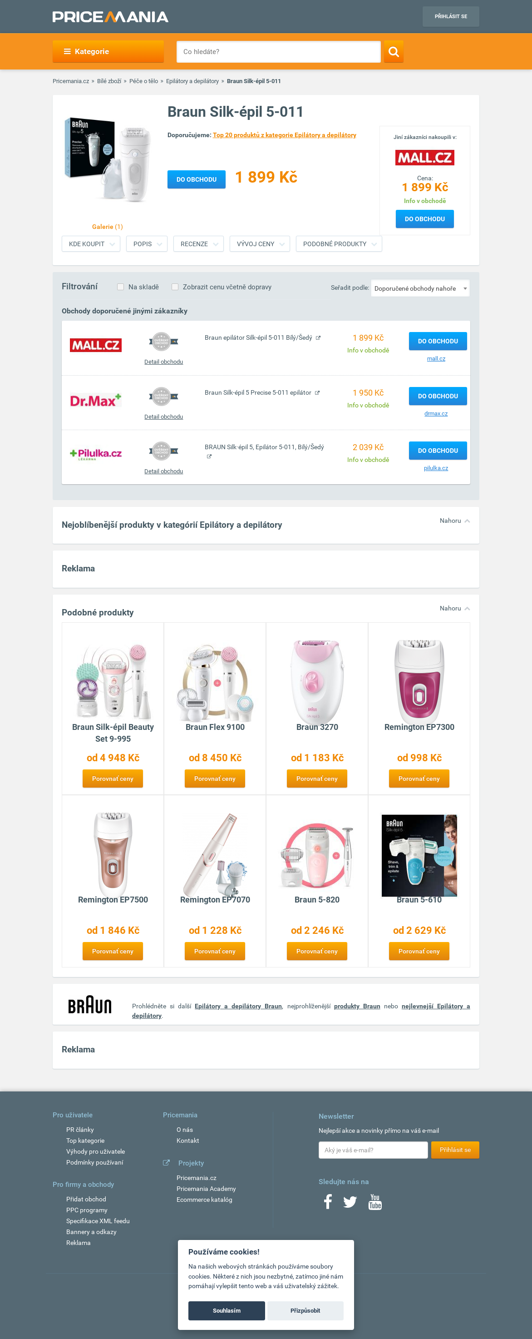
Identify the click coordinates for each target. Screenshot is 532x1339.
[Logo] (424, 156)
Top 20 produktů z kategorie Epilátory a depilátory (284, 135)
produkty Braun (357, 1006)
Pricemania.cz (71, 81)
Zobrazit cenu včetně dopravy (227, 287)
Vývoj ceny (255, 244)
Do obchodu (425, 219)
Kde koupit (86, 244)
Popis (142, 244)
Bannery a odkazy (91, 1231)
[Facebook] (328, 1205)
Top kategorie (85, 1140)
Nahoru (450, 520)
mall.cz (436, 358)
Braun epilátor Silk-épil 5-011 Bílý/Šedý (259, 337)
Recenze (194, 244)
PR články (80, 1129)
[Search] (394, 51)
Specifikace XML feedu (98, 1221)
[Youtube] (375, 1205)
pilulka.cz (436, 468)
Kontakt (188, 1140)
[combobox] (420, 288)
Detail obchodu (163, 361)
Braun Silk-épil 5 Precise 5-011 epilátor (259, 392)
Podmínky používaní (94, 1162)
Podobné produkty (334, 244)
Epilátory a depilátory (192, 81)
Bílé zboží (109, 81)
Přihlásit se (451, 17)
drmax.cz (436, 413)
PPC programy (87, 1210)
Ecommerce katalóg (204, 1199)
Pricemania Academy (206, 1188)
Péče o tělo (143, 81)
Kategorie (86, 51)
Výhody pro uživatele (95, 1151)
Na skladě (143, 287)
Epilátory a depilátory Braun (238, 1006)
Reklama (78, 1242)
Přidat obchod (86, 1199)
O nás (185, 1129)
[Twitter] (350, 1205)
